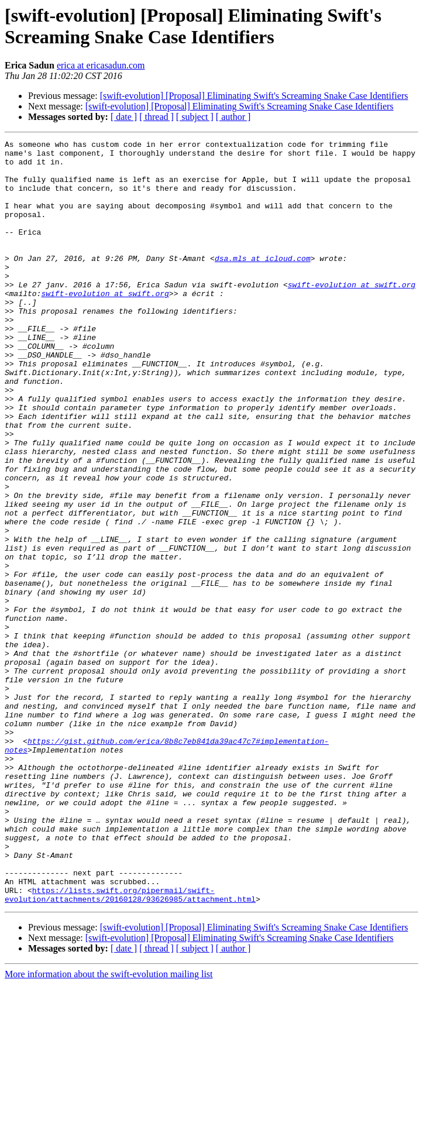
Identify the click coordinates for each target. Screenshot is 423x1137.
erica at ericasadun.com (101, 65)
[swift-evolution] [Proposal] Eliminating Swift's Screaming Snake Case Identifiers (254, 96)
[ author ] (233, 117)
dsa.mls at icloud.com (263, 282)
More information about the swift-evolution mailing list (109, 1127)
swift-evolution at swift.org (351, 314)
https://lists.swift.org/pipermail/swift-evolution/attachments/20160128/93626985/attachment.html (130, 1046)
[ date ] (124, 117)
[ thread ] (156, 117)
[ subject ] (195, 117)
